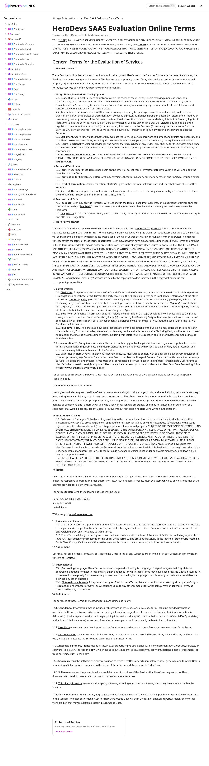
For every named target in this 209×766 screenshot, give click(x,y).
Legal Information (66, 18)
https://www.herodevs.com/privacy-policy (80, 367)
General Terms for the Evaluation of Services (97, 62)
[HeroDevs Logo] (20, 6)
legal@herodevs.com (81, 514)
